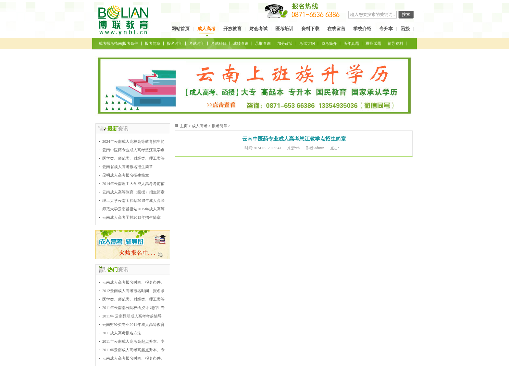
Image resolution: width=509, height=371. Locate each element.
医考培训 (284, 28)
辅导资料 (395, 43)
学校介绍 (362, 28)
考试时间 (197, 43)
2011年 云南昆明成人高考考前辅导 (132, 316)
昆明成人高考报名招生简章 (125, 175)
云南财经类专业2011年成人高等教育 (133, 324)
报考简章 (152, 43)
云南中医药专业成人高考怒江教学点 (133, 150)
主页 (184, 126)
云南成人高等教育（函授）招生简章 (133, 192)
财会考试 (258, 28)
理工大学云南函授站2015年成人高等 (133, 200)
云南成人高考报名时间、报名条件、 (133, 282)
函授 (405, 28)
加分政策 (285, 43)
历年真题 (351, 43)
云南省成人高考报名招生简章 (127, 167)
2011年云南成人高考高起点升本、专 (133, 341)
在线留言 (336, 28)
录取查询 (263, 43)
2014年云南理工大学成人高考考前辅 (133, 183)
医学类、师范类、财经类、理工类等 (133, 158)
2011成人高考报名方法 (121, 333)
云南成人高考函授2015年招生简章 (131, 217)
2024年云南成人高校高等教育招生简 (133, 141)
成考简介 (329, 43)
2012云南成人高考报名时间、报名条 (133, 291)
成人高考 (206, 28)
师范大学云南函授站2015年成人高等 (133, 209)
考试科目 (219, 43)
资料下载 (310, 28)
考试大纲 (307, 43)
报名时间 (174, 43)
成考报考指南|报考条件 (118, 43)
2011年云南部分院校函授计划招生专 (133, 307)
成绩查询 (241, 43)
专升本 (386, 28)
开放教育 (232, 28)
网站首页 (180, 28)
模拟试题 (373, 43)
